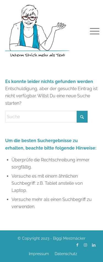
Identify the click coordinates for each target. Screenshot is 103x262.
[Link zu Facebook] (77, 245)
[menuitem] (90, 31)
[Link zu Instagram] (85, 245)
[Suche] (46, 117)
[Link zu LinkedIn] (94, 245)
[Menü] (90, 31)
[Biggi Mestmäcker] (42, 30)
